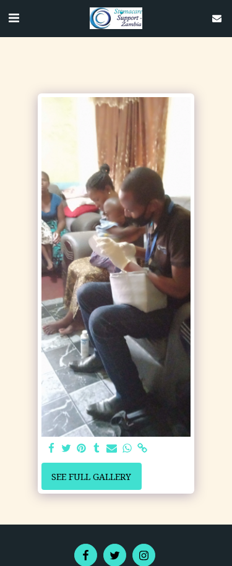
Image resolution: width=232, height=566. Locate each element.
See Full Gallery (91, 476)
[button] (13, 17)
